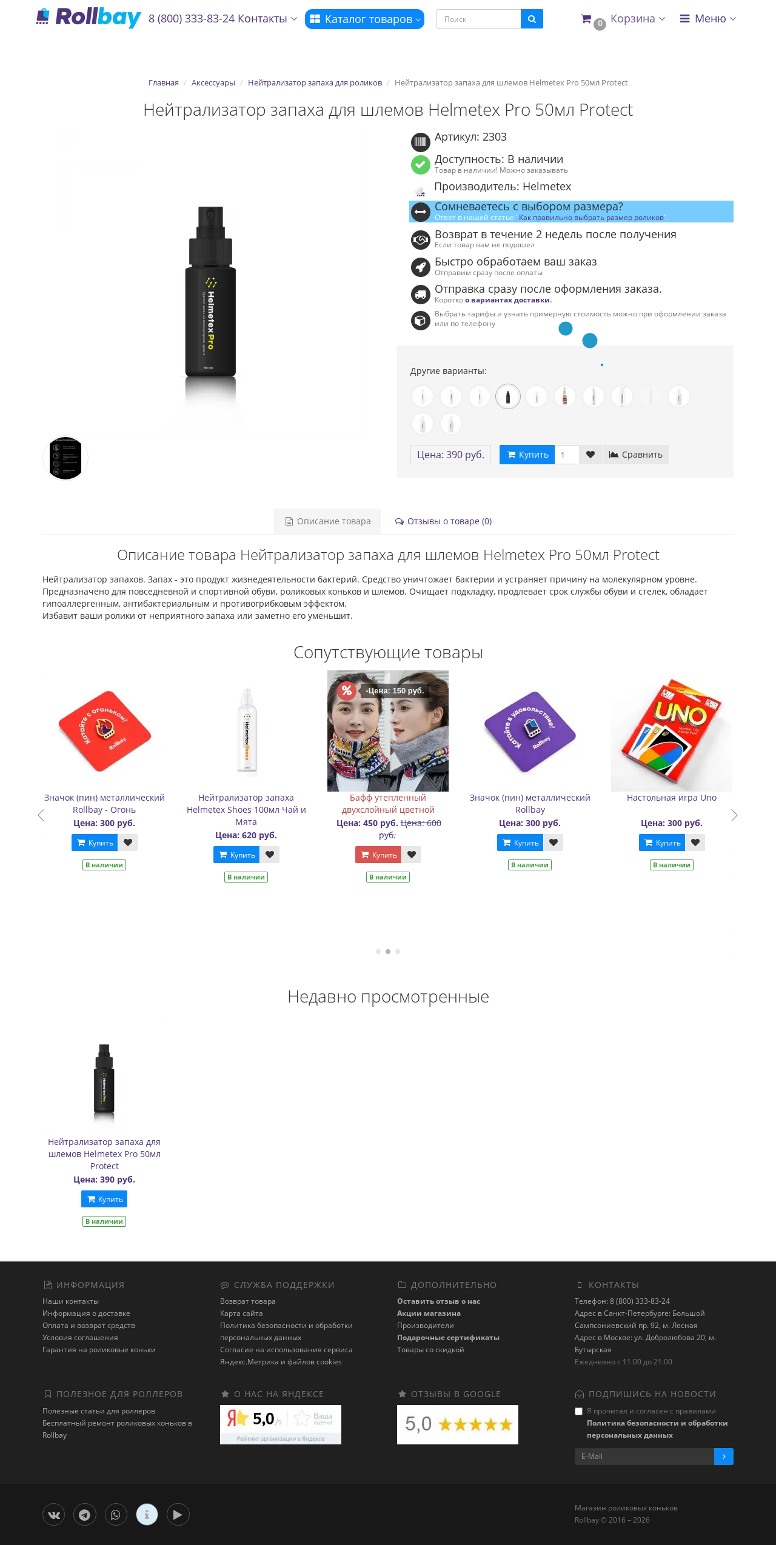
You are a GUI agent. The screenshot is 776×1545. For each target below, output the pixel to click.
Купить (103, 843)
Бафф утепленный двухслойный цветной (396, 803)
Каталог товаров (364, 19)
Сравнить (636, 454)
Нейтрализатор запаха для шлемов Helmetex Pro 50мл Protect (104, 1154)
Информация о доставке (86, 1313)
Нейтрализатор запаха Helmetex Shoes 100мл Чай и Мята (255, 809)
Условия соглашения (80, 1337)
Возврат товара (248, 1301)
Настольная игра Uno (681, 797)
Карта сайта (241, 1313)
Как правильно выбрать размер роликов (591, 217)
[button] (622, 19)
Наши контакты (70, 1301)
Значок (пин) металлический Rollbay (538, 803)
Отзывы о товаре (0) (443, 521)
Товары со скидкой (430, 1349)
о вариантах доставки (507, 299)
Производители (425, 1325)
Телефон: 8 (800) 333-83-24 (622, 1301)
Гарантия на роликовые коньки (99, 1349)
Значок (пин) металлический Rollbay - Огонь (113, 803)
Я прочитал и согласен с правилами (651, 1423)
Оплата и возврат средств (88, 1325)
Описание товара (327, 521)
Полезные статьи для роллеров (98, 1411)
